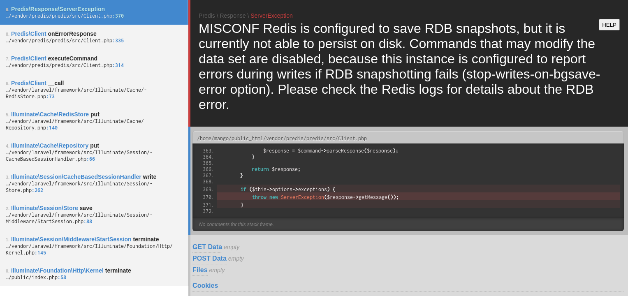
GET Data (207, 246)
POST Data (209, 258)
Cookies (205, 285)
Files (199, 269)
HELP (609, 25)
